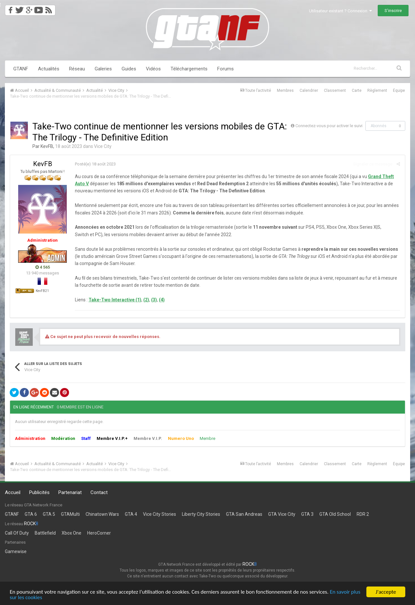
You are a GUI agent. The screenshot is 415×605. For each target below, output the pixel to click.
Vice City (103, 146)
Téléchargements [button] (189, 69)
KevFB (47, 146)
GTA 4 (131, 514)
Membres (285, 90)
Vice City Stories (159, 514)
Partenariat (70, 492)
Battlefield (45, 533)
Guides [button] (129, 69)
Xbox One (71, 533)
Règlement (377, 90)
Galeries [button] (103, 69)
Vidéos (153, 69)
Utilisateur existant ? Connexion (340, 10)
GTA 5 (49, 514)
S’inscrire (393, 10)
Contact (99, 492)
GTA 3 (307, 514)
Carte (357, 90)
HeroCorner (99, 533)
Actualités (48, 69)
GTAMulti (70, 514)
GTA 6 (31, 514)
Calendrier (309, 90)
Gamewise (16, 551)
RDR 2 (363, 514)
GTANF (20, 69)
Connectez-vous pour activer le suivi (328, 125)
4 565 (42, 267)
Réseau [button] (77, 69)
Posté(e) (95, 164)
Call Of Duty (17, 533)
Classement (335, 90)
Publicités (39, 492)
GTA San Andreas (244, 514)
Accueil (12, 492)
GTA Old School (335, 514)
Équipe (399, 90)
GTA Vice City (281, 514)
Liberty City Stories (201, 514)
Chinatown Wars (102, 514)
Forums (225, 69)
